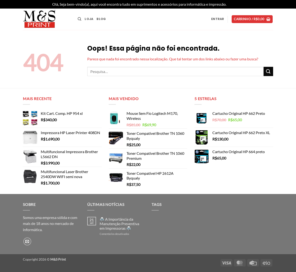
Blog (101, 19)
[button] (217, 19)
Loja (89, 19)
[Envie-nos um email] (27, 241)
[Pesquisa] (79, 19)
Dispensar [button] (235, 4)
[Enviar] (268, 71)
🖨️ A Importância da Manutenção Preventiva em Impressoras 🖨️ (119, 223)
